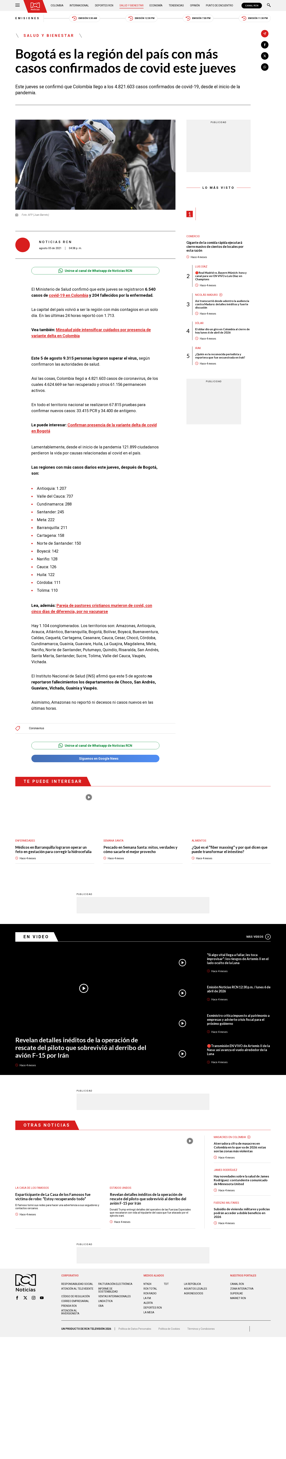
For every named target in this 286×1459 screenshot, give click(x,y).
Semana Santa (113, 838)
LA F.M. (147, 1296)
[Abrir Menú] (17, 5)
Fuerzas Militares (226, 1200)
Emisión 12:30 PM (141, 18)
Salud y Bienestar (131, 5)
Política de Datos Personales (135, 1326)
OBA (101, 1303)
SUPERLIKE (236, 1291)
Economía (156, 5)
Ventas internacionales (114, 1294)
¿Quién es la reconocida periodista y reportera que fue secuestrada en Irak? (220, 355)
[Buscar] (269, 5)
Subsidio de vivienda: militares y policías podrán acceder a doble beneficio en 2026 (242, 1211)
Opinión (195, 5)
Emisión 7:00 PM (198, 18)
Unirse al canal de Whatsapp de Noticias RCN (95, 270)
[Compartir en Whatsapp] (264, 67)
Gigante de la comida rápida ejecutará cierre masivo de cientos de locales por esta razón (215, 246)
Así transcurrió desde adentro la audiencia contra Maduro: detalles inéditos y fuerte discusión (222, 304)
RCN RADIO (150, 1291)
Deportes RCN (104, 5)
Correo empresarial (75, 1299)
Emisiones (27, 18)
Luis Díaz (201, 266)
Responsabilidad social (77, 1281)
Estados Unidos (120, 1185)
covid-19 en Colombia (68, 295)
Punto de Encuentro (219, 5)
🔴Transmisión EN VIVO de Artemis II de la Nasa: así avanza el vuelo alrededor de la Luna (238, 1048)
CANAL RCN (251, 5)
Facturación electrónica (115, 1281)
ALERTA (148, 1300)
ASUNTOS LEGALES (195, 1286)
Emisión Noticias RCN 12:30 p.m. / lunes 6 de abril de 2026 (238, 987)
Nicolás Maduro (206, 295)
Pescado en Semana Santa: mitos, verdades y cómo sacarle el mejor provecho (140, 847)
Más (258, 934)
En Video (36, 934)
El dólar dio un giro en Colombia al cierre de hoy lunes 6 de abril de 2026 (222, 331)
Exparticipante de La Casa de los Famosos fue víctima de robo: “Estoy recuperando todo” (52, 1194)
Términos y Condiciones (201, 1326)
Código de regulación (75, 1294)
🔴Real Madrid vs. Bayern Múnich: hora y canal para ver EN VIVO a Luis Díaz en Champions (221, 276)
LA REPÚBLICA (192, 1281)
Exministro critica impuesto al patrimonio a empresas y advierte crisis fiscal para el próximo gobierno (238, 1018)
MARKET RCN (238, 1296)
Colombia (57, 5)
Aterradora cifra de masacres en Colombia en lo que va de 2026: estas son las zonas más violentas (240, 1145)
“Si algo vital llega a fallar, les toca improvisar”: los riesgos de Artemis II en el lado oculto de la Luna (238, 957)
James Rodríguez (225, 1168)
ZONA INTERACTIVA (242, 1286)
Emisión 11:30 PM (255, 18)
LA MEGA (149, 1310)
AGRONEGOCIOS (193, 1291)
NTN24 (147, 1281)
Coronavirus (36, 726)
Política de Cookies (169, 1326)
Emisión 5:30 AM (84, 18)
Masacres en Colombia (230, 1135)
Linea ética (105, 1299)
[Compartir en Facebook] (264, 45)
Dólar (199, 323)
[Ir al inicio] (35, 6)
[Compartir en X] (264, 56)
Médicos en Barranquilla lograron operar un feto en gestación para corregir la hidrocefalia (53, 847)
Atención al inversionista (70, 1310)
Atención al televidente (77, 1286)
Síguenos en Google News (95, 756)
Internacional (79, 5)
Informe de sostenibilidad (108, 1288)
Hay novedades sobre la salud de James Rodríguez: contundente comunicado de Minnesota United (241, 1178)
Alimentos (199, 838)
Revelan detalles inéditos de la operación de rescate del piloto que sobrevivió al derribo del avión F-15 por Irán (80, 1045)
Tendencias (176, 5)
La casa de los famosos (32, 1185)
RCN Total (150, 1286)
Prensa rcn (69, 1303)
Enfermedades (25, 838)
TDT (166, 1281)
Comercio (193, 236)
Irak (198, 348)
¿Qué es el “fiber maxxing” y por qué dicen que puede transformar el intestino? (229, 847)
